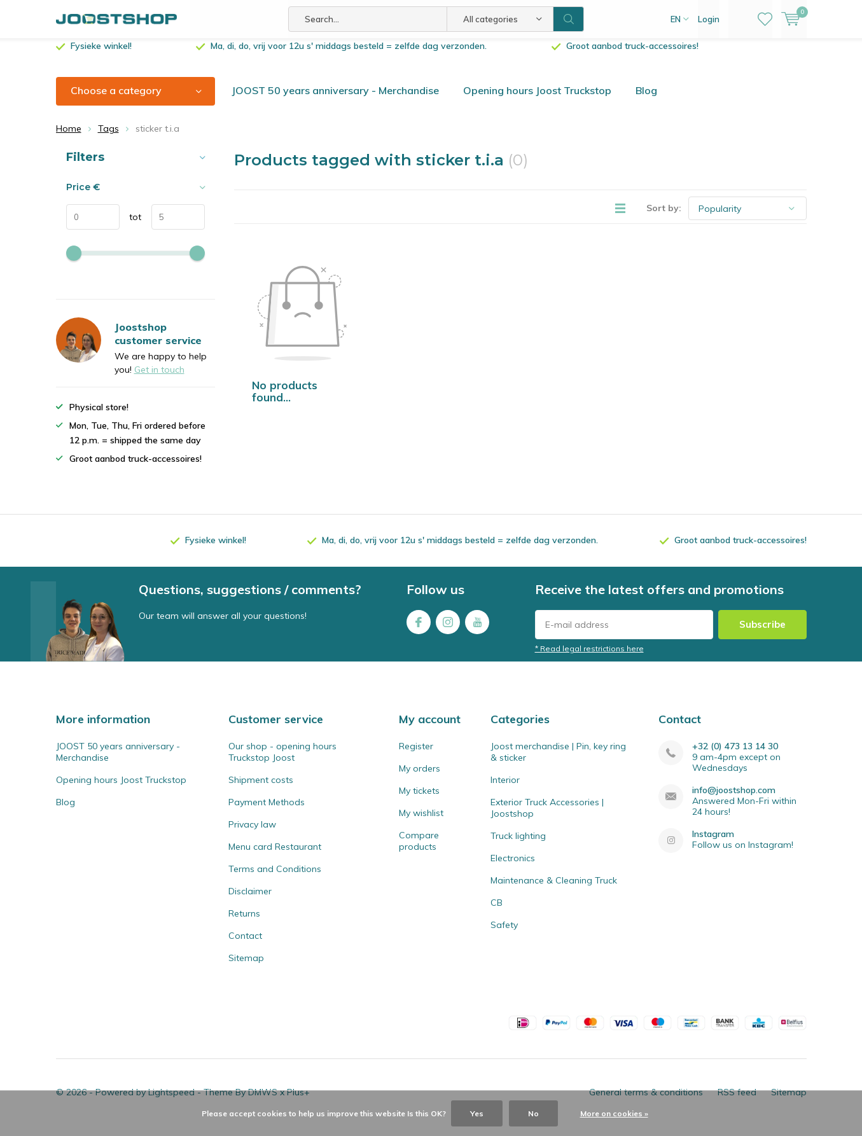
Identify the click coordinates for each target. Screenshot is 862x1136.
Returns (244, 923)
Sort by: (663, 217)
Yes (476, 1113)
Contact (245, 945)
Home (68, 138)
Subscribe (762, 634)
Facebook (419, 629)
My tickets (419, 800)
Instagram (448, 629)
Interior (505, 789)
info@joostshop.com (733, 799)
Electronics (512, 867)
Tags (108, 138)
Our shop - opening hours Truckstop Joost (282, 761)
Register (416, 755)
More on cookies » (614, 1113)
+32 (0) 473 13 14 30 (735, 756)
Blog (646, 100)
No (533, 1113)
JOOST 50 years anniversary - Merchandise (335, 100)
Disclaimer (250, 900)
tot (131, 226)
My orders (419, 778)
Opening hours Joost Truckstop (537, 100)
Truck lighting (518, 845)
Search (568, 19)
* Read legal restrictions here (589, 658)
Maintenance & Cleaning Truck (553, 890)
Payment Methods (266, 811)
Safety (504, 934)
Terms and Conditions (274, 878)
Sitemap (246, 967)
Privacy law (252, 834)
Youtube (477, 629)
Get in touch (159, 379)
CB (496, 912)
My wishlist (421, 822)
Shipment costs (260, 789)
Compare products (419, 850)
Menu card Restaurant (274, 856)
